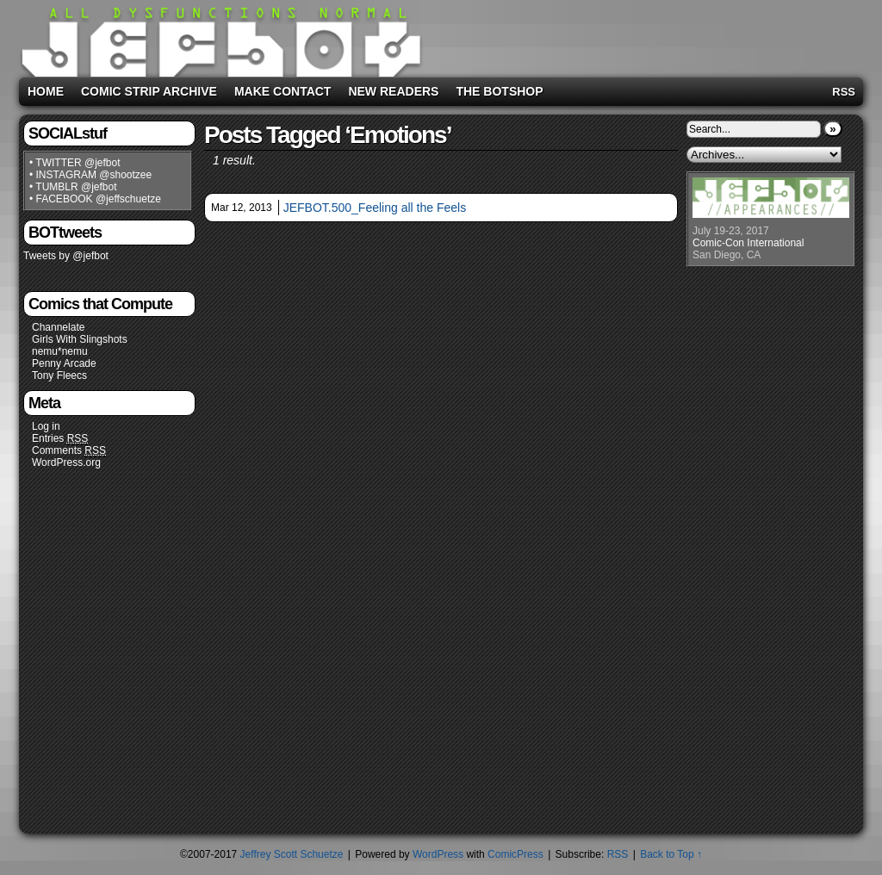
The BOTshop (499, 91)
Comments (69, 450)
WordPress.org (66, 462)
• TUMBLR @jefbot (73, 187)
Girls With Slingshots (79, 339)
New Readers (393, 91)
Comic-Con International (748, 243)
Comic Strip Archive (149, 91)
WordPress (438, 854)
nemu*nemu (60, 351)
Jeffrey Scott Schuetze (292, 854)
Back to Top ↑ (671, 854)
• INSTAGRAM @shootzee (90, 175)
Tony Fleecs (59, 375)
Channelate (58, 327)
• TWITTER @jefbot (75, 163)
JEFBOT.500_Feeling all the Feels (374, 207)
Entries (60, 438)
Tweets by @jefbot (66, 256)
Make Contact (283, 91)
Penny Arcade (64, 363)
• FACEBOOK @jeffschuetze (95, 199)
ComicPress (515, 854)
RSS (843, 91)
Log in (46, 426)
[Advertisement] (642, 35)
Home (46, 91)
